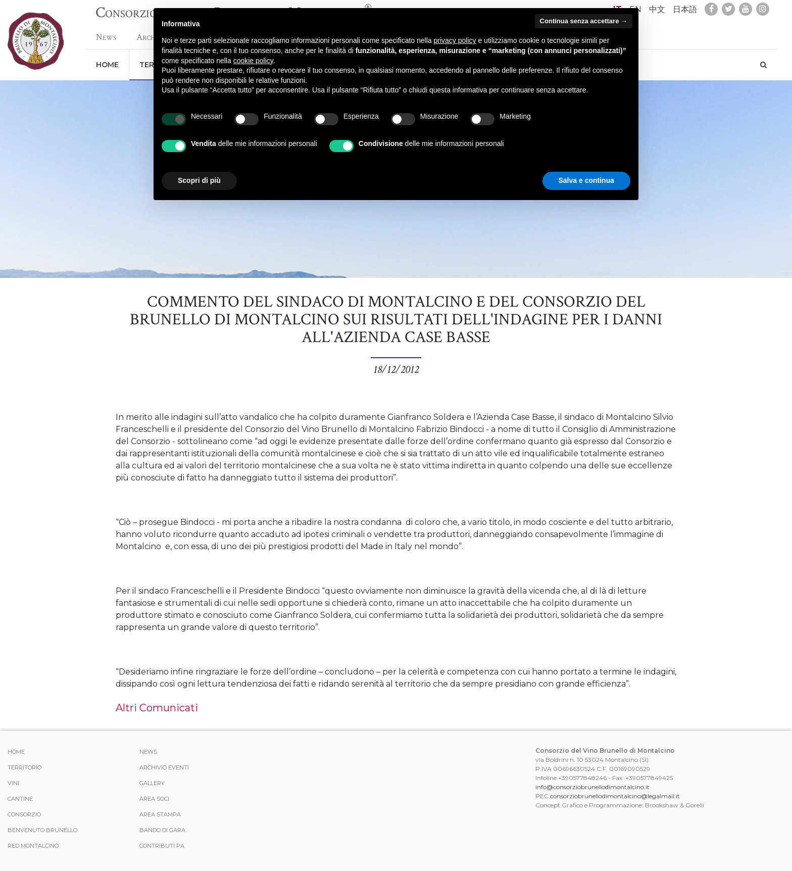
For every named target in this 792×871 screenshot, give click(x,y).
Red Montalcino (33, 845)
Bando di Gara (162, 830)
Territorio (24, 767)
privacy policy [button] (455, 40)
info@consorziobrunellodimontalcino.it (592, 787)
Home (107, 59)
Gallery (152, 783)
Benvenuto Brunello (42, 830)
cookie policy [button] (253, 61)
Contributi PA (161, 845)
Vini (13, 783)
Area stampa (160, 814)
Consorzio (24, 814)
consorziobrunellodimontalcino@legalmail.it (615, 796)
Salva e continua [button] (586, 180)
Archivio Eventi (164, 767)
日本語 (685, 9)
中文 (657, 9)
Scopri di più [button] (199, 180)
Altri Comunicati (157, 708)
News (106, 32)
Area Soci (154, 798)
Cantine (20, 798)
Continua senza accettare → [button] (583, 21)
